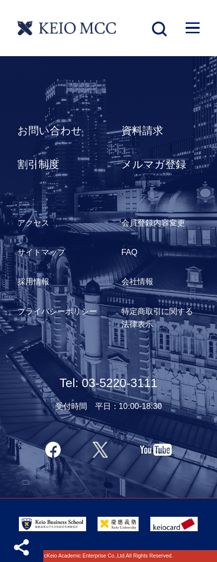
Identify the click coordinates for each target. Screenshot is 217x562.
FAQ (129, 251)
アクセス (33, 222)
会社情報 (137, 281)
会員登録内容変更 (153, 222)
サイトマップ (41, 251)
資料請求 (142, 130)
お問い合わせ (49, 130)
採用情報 (33, 281)
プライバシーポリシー (57, 311)
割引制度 (38, 164)
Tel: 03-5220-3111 (109, 383)
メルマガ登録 (153, 164)
